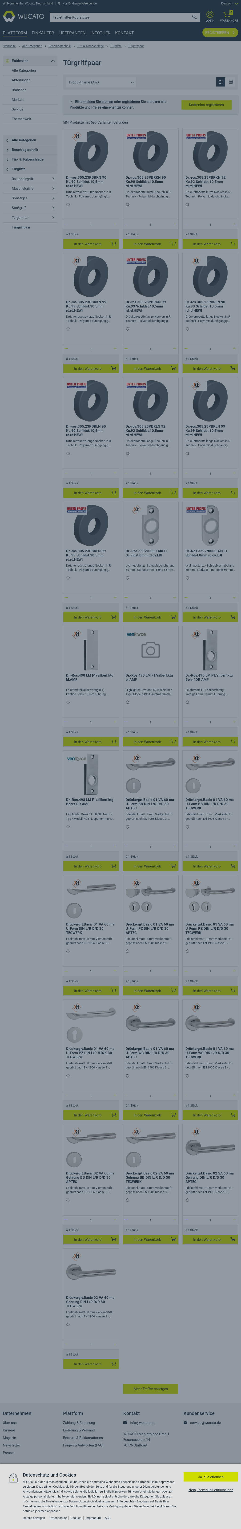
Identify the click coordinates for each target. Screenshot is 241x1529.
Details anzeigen (34, 1518)
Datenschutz (58, 1518)
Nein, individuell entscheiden (211, 1490)
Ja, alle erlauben (211, 1477)
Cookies (76, 1518)
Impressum (93, 1518)
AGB (108, 1518)
